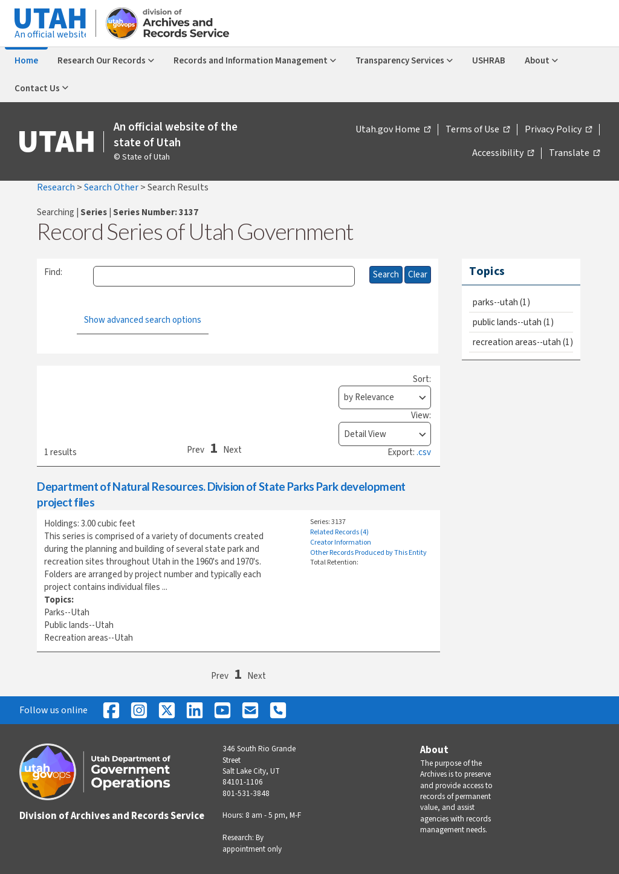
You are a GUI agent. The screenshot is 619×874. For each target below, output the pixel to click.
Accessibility (503, 153)
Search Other (112, 187)
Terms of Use (478, 130)
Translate (574, 153)
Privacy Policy (558, 130)
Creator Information (340, 542)
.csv (423, 452)
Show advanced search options (142, 320)
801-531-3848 (246, 793)
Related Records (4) (339, 532)
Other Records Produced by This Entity (368, 553)
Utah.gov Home (392, 130)
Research (57, 187)
